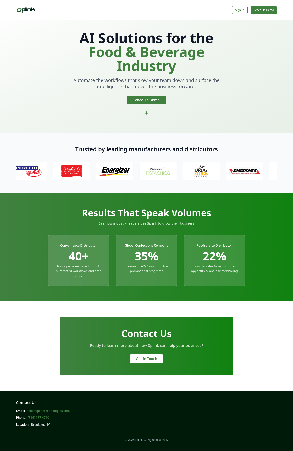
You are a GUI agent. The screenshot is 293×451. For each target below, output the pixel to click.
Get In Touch (146, 358)
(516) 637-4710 (38, 418)
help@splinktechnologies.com (48, 411)
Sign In (239, 10)
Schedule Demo (264, 10)
